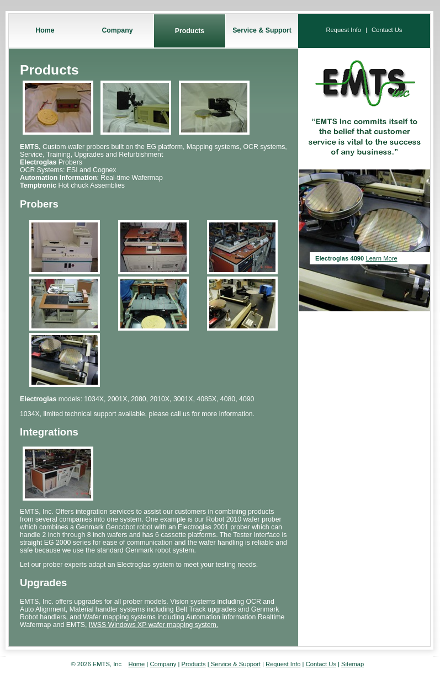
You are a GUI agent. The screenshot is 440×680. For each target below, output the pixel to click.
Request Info (343, 29)
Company (117, 30)
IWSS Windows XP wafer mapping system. (153, 625)
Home (44, 30)
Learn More (381, 258)
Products (189, 31)
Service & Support (261, 30)
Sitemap (352, 664)
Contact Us (387, 29)
